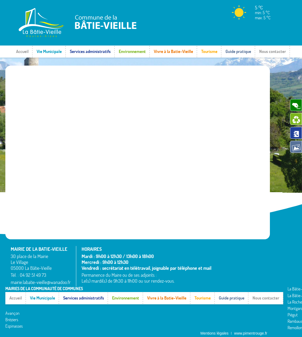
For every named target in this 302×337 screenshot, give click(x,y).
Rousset (191, 295)
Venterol (191, 321)
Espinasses (14, 314)
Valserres (192, 314)
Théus (189, 308)
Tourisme (209, 51)
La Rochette (104, 295)
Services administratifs (90, 51)
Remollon (102, 321)
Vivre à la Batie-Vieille (173, 51)
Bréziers (11, 307)
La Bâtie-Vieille (107, 288)
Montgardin (104, 302)
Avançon (12, 301)
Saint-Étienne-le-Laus (203, 302)
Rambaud (102, 314)
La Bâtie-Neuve (17, 320)
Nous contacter (272, 51)
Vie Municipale (49, 51)
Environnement (132, 51)
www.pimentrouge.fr (250, 327)
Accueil (22, 51)
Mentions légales (214, 327)
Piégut (100, 308)
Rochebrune (194, 288)
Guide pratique (238, 51)
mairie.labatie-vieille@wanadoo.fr (41, 282)
